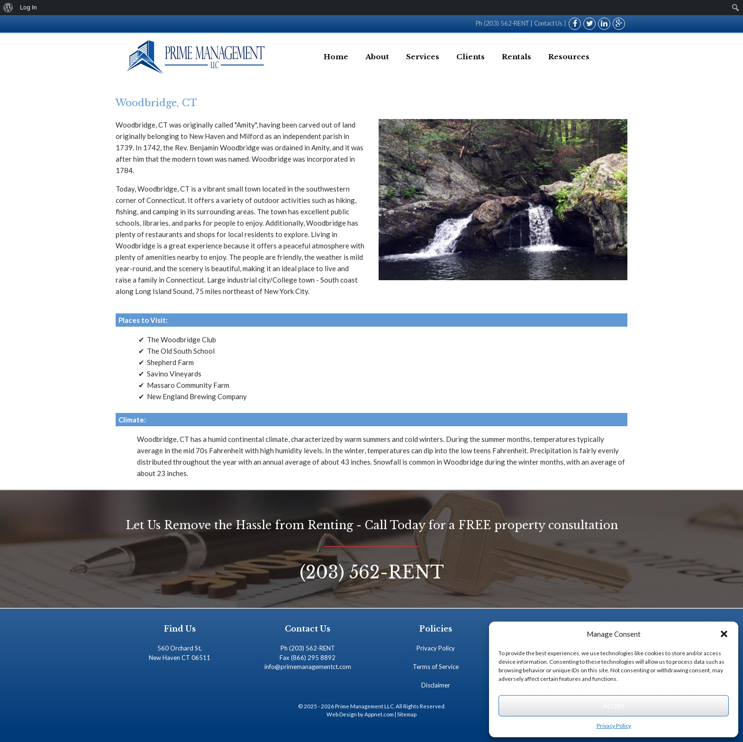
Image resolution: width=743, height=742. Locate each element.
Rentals (516, 56)
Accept (614, 705)
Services (422, 56)
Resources (568, 56)
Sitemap (407, 714)
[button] (724, 634)
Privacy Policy (614, 725)
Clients (470, 56)
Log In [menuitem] (28, 7)
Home (336, 56)
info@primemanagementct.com (307, 666)
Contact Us (547, 23)
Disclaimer (435, 685)
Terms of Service (436, 666)
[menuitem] (8, 7)
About (377, 56)
